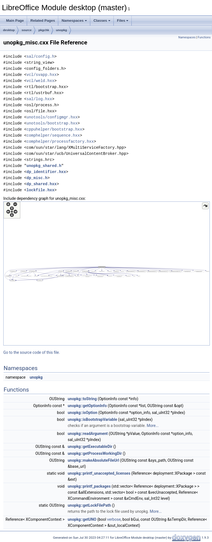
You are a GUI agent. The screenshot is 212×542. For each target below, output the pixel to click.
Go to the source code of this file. (31, 352)
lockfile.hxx (40, 190)
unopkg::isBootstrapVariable (92, 419)
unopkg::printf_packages (89, 486)
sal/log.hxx (39, 99)
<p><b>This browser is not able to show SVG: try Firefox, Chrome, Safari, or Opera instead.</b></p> (107, 273)
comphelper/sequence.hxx (53, 135)
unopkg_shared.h (43, 165)
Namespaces (74, 20)
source (26, 30)
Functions (204, 37)
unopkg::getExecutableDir (90, 446)
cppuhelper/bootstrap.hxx (54, 129)
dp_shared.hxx (41, 184)
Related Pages (42, 20)
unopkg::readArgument (88, 433)
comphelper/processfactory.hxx (60, 141)
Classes (102, 20)
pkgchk (43, 30)
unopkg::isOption (82, 412)
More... (152, 425)
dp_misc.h (36, 177)
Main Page (15, 20)
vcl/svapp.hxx (41, 74)
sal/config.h (40, 56)
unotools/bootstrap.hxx (52, 123)
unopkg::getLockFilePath (89, 505)
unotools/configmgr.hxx (52, 117)
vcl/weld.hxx (40, 80)
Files (123, 20)
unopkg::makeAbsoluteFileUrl (93, 460)
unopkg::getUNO (82, 519)
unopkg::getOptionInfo (87, 405)
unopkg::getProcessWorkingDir (95, 453)
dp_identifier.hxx (46, 171)
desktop (9, 30)
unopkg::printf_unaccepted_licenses (99, 473)
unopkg (61, 30)
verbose (114, 519)
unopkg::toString (82, 399)
